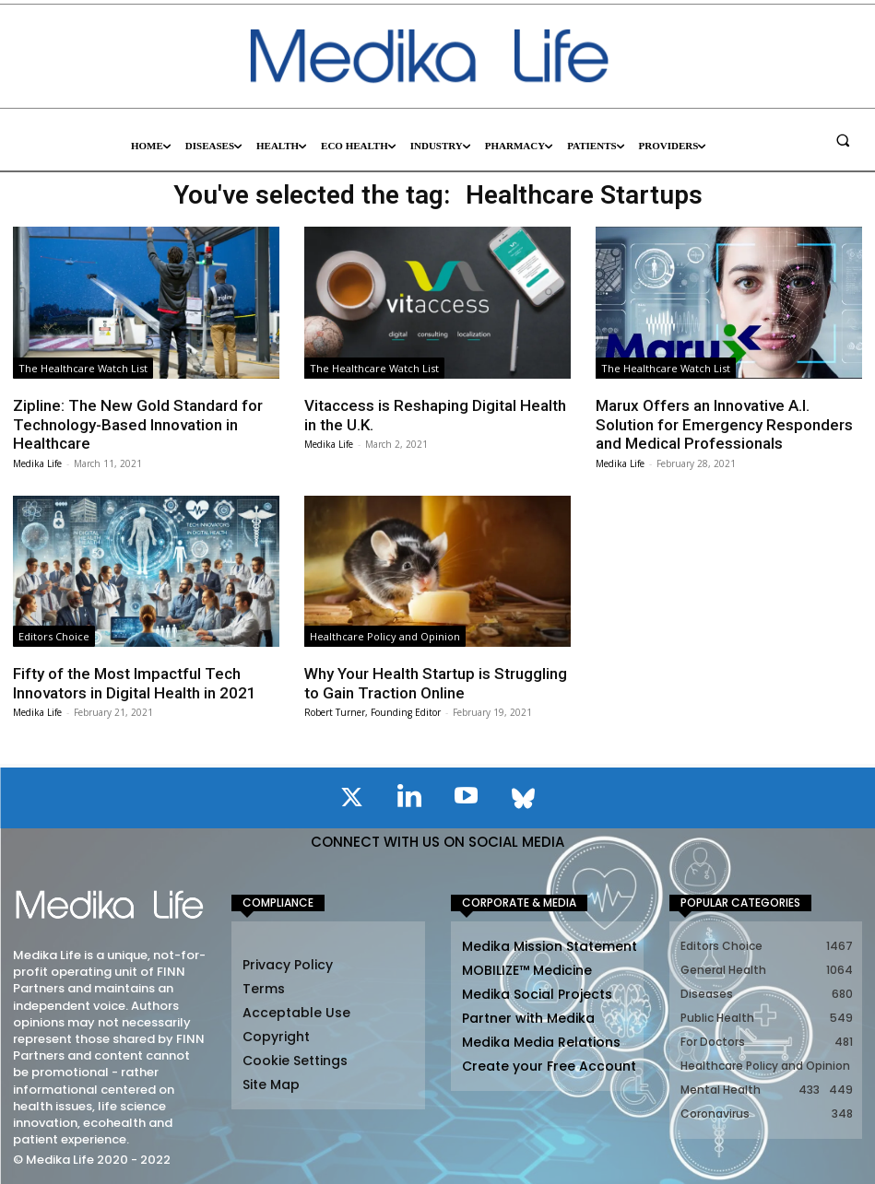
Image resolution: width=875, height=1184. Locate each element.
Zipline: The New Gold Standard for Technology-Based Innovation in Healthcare (138, 424)
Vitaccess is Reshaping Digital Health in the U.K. (435, 414)
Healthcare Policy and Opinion (385, 636)
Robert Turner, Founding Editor (372, 712)
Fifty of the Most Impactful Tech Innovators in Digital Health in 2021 (134, 682)
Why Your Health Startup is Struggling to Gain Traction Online (435, 682)
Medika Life (37, 462)
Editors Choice (53, 636)
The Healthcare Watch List (83, 368)
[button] (842, 140)
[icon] (352, 800)
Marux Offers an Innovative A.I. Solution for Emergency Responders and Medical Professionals (724, 424)
